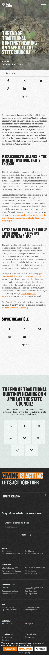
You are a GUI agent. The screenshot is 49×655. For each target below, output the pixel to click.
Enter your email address (17, 523)
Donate (5, 587)
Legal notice (7, 634)
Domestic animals (9, 574)
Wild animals (30, 571)
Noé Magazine (31, 610)
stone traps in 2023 (36, 276)
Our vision (6, 551)
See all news (9, 73)
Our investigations (32, 607)
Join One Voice (31, 591)
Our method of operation (12, 554)
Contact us (29, 637)
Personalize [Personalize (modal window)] (40, 648)
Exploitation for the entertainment (10, 568)
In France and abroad (34, 554)
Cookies (5, 640)
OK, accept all (10, 648)
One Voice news (8, 607)
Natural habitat (31, 574)
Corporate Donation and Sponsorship (35, 588)
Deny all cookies (25, 648)
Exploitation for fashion (11, 571)
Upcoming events (9, 610)
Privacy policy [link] (24, 652)
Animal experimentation (35, 567)
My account (7, 637)
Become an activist (10, 591)
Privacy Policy (31, 634)
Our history (29, 551)
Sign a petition (31, 594)
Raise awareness (9, 594)
